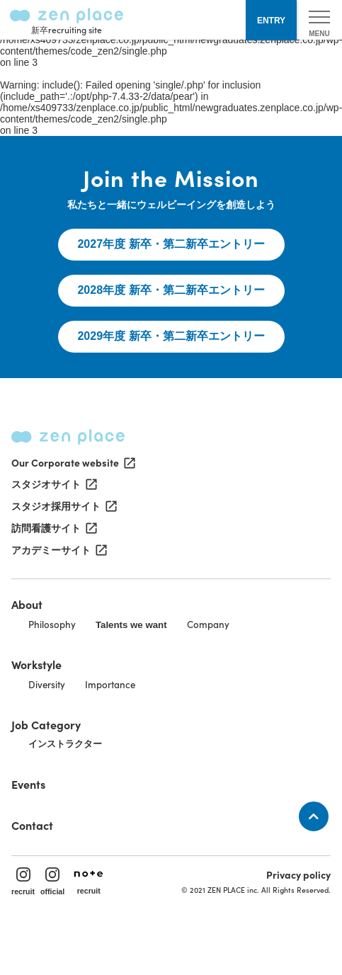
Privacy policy (298, 874)
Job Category (46, 724)
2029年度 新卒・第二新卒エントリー (170, 336)
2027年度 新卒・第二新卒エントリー (170, 244)
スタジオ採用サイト (63, 506)
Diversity (46, 684)
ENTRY (271, 20)
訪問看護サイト (53, 528)
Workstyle (36, 664)
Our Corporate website (72, 462)
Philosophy (52, 624)
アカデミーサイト (58, 550)
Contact (32, 825)
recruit (23, 881)
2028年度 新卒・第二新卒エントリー (170, 290)
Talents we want (131, 625)
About (26, 604)
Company (208, 624)
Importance (110, 684)
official (52, 881)
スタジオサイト (53, 484)
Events (28, 784)
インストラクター (65, 744)
